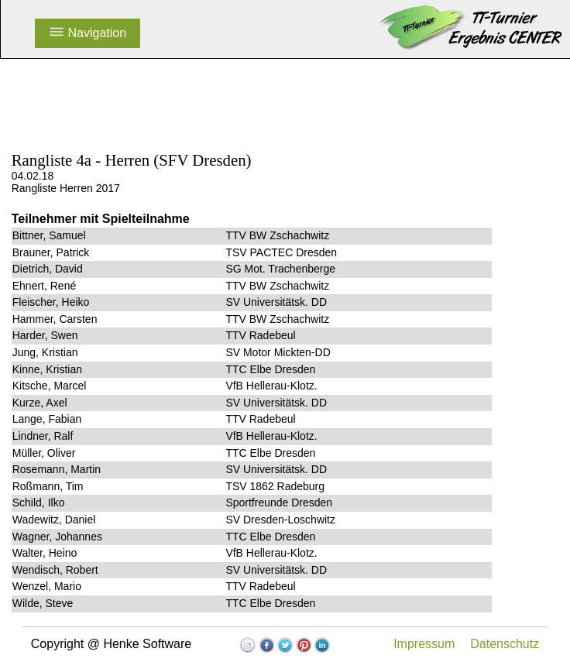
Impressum (424, 643)
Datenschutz (504, 643)
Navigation (87, 32)
